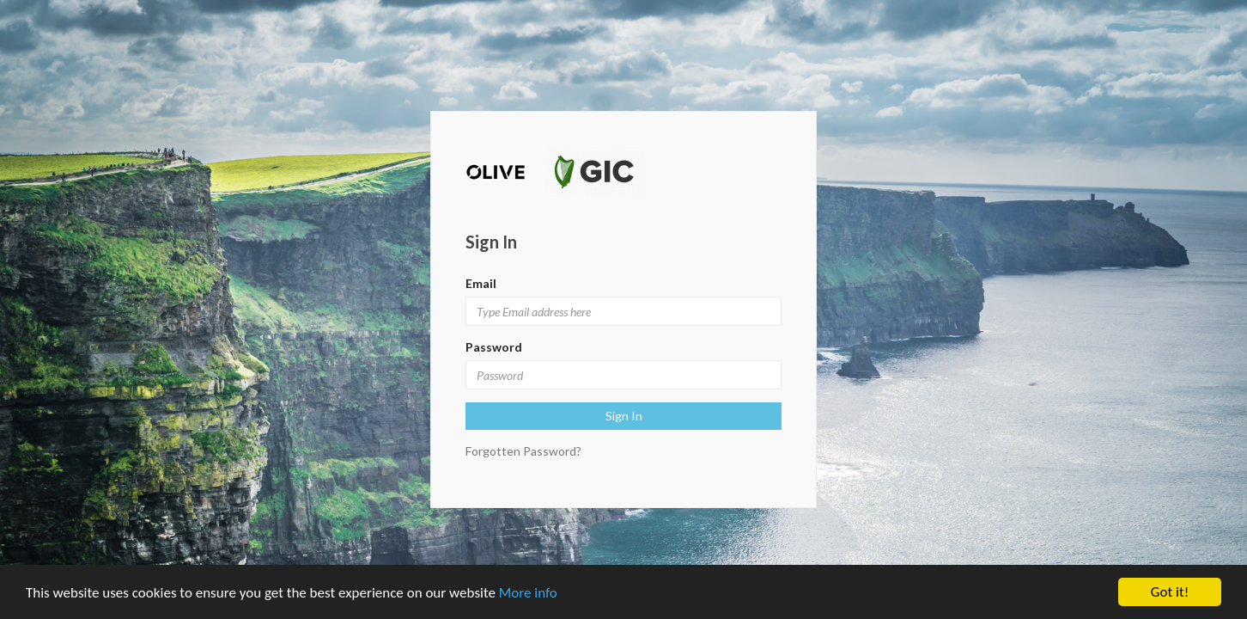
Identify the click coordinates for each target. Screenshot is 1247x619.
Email (480, 283)
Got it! (1170, 592)
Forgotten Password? (523, 451)
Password (493, 347)
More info (528, 593)
